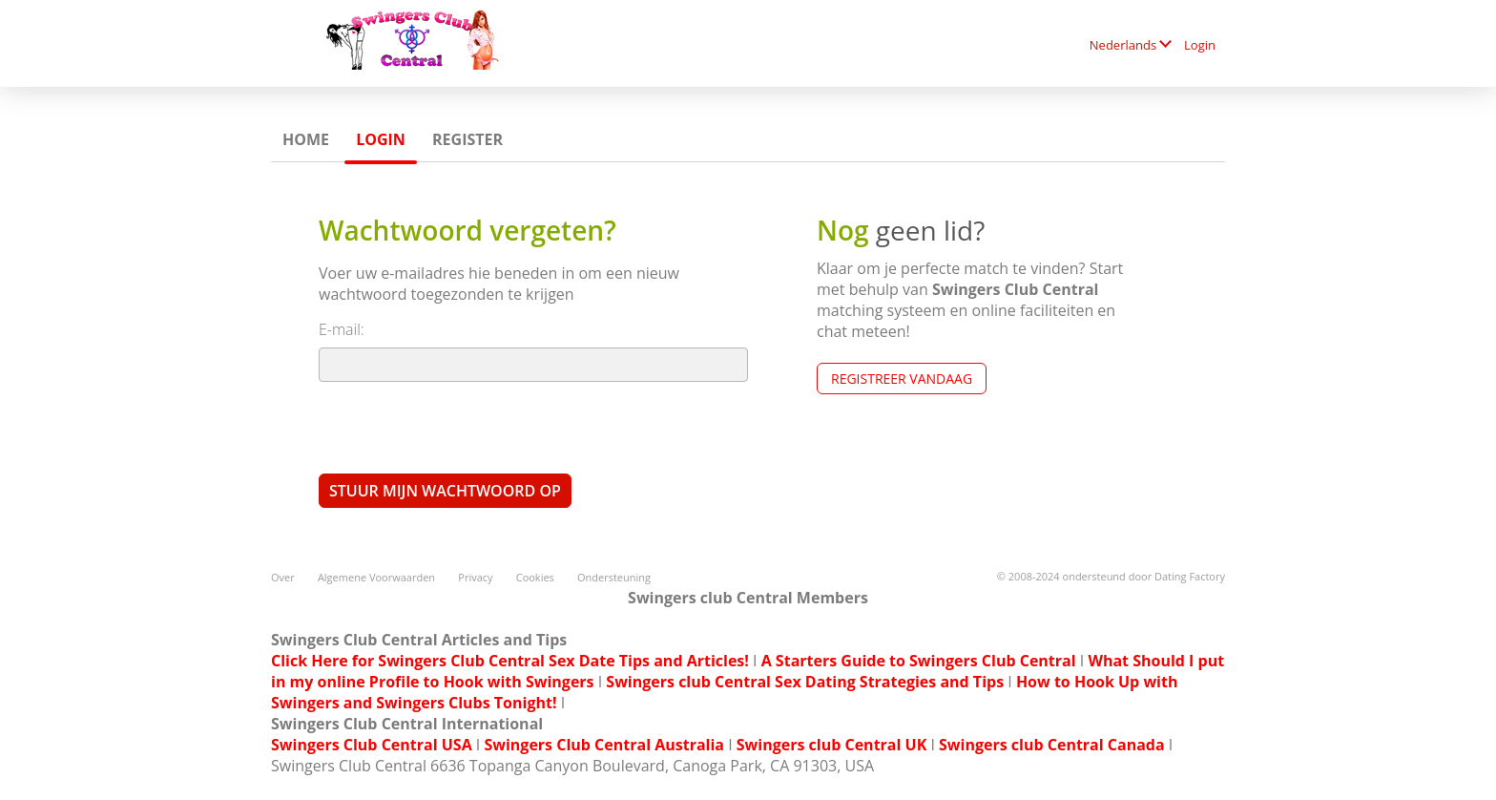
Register (467, 139)
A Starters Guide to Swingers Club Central (918, 660)
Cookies (535, 577)
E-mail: (341, 329)
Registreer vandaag (901, 378)
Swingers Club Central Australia (604, 744)
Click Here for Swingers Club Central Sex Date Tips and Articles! (510, 660)
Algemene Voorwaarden (376, 577)
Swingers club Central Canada (1052, 744)
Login (1200, 44)
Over (283, 577)
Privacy (475, 577)
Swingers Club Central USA (371, 744)
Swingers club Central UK (831, 744)
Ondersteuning (614, 577)
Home (305, 139)
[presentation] (464, 426)
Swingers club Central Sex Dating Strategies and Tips (805, 681)
